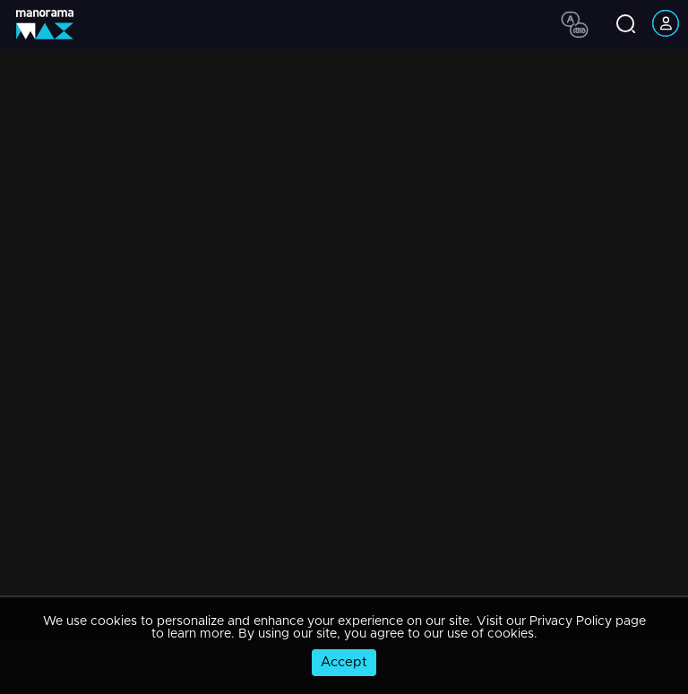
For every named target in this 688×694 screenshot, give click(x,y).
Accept (344, 662)
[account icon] (665, 24)
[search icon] (625, 25)
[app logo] (51, 24)
